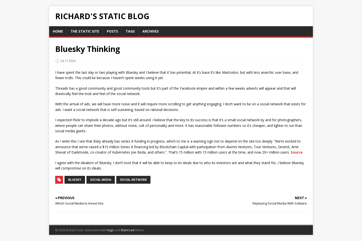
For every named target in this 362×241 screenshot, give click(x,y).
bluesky (74, 180)
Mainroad (127, 230)
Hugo (110, 230)
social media (100, 180)
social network (133, 180)
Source (297, 152)
